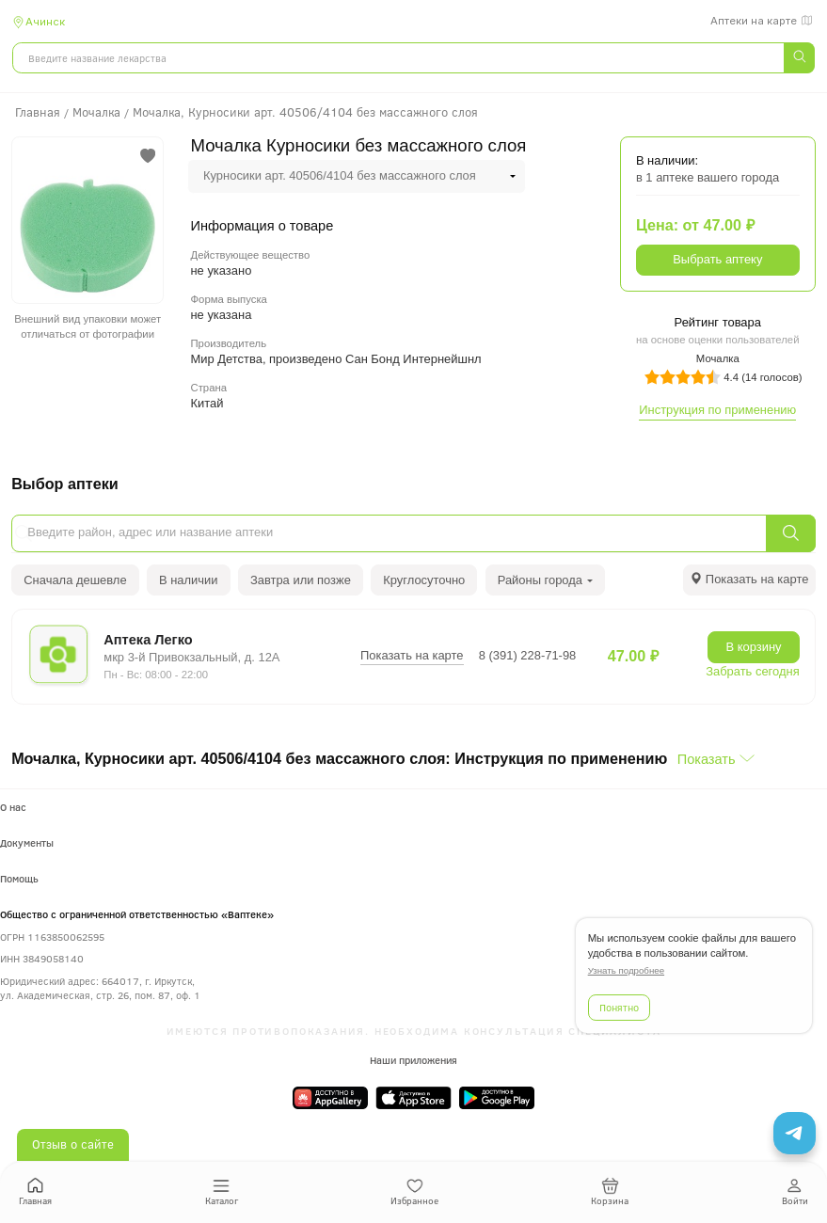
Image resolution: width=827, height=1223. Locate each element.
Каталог (221, 1192)
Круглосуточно (424, 580)
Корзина (609, 1192)
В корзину (754, 647)
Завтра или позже (300, 580)
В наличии (188, 580)
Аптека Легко (147, 639)
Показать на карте (412, 655)
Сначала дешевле (75, 580)
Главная (35, 1192)
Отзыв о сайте (73, 1144)
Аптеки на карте (762, 21)
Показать (706, 759)
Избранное (414, 1192)
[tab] (749, 580)
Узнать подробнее (626, 970)
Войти (795, 1192)
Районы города (546, 580)
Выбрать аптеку (717, 259)
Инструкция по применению (717, 410)
